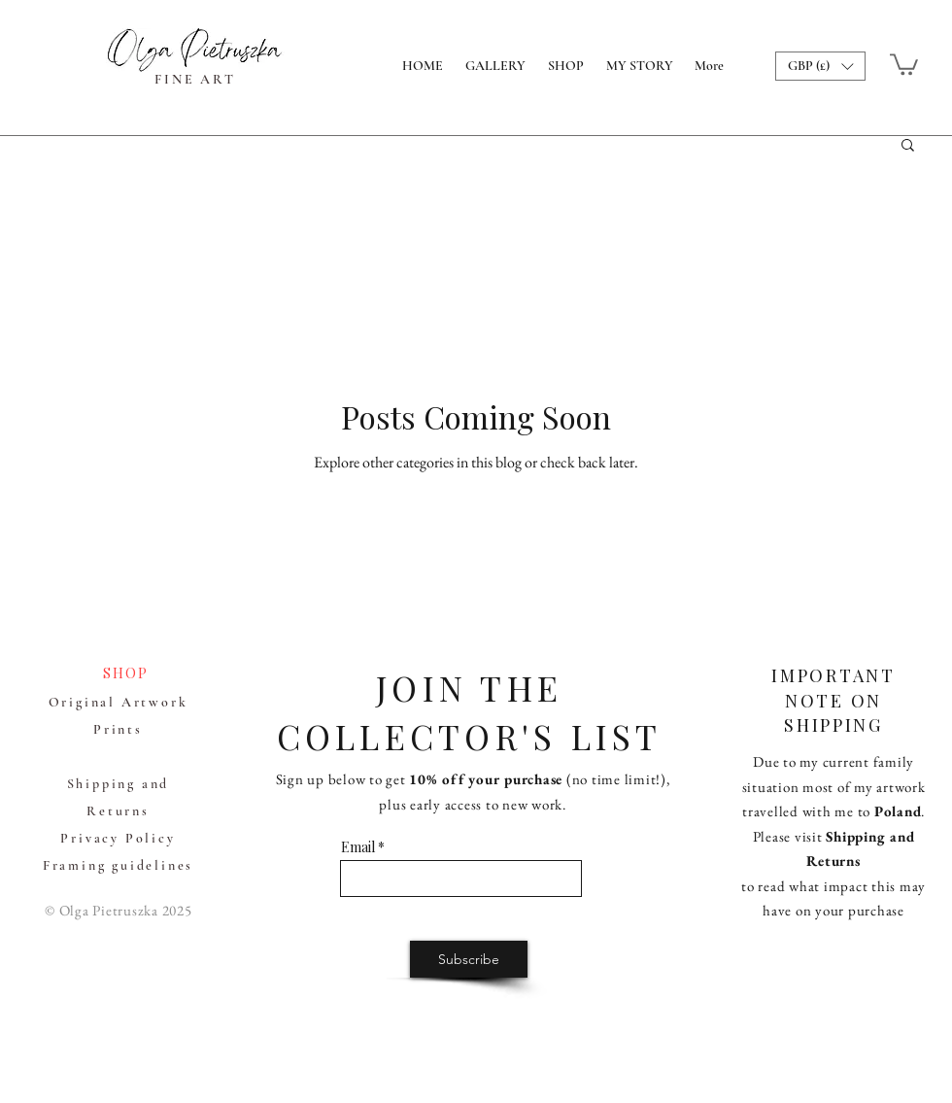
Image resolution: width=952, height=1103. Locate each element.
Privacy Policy (117, 838)
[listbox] (820, 66)
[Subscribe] (468, 959)
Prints (118, 729)
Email (358, 847)
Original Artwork (118, 702)
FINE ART (194, 79)
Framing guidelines (118, 865)
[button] (820, 66)
